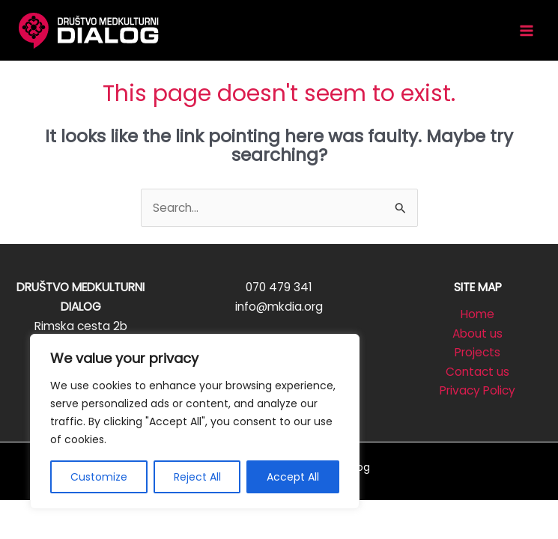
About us (477, 333)
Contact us (477, 372)
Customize (98, 476)
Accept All (293, 476)
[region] (195, 421)
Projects (477, 352)
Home (477, 314)
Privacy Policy (477, 390)
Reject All (197, 476)
